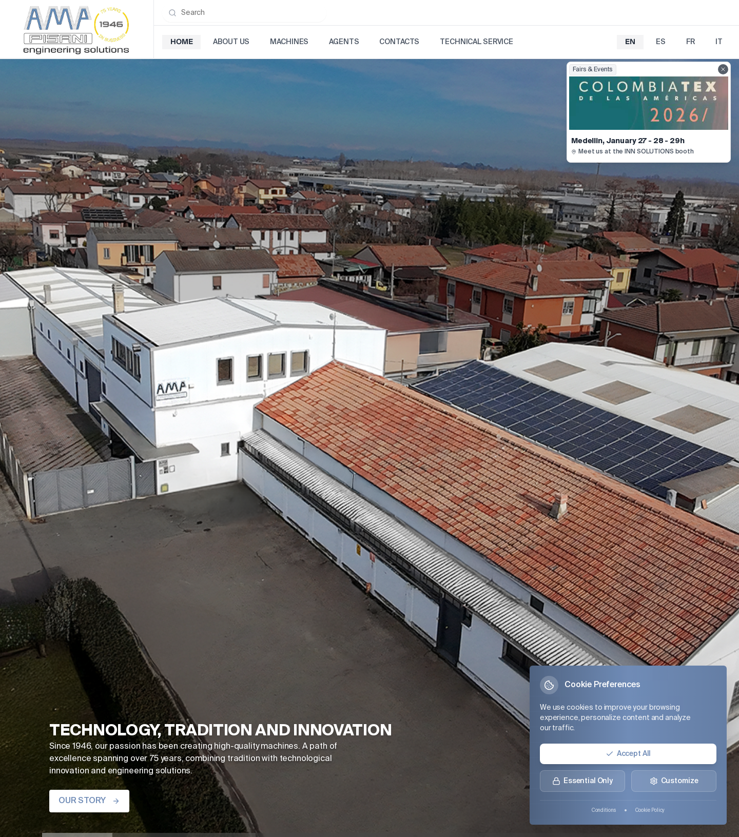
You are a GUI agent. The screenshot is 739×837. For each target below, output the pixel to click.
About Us (231, 42)
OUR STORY (89, 801)
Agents (344, 42)
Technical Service (476, 42)
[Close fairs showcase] (723, 69)
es (661, 42)
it (719, 42)
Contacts (399, 42)
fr (690, 42)
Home (181, 42)
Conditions (604, 810)
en (630, 42)
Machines (289, 42)
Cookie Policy (650, 810)
